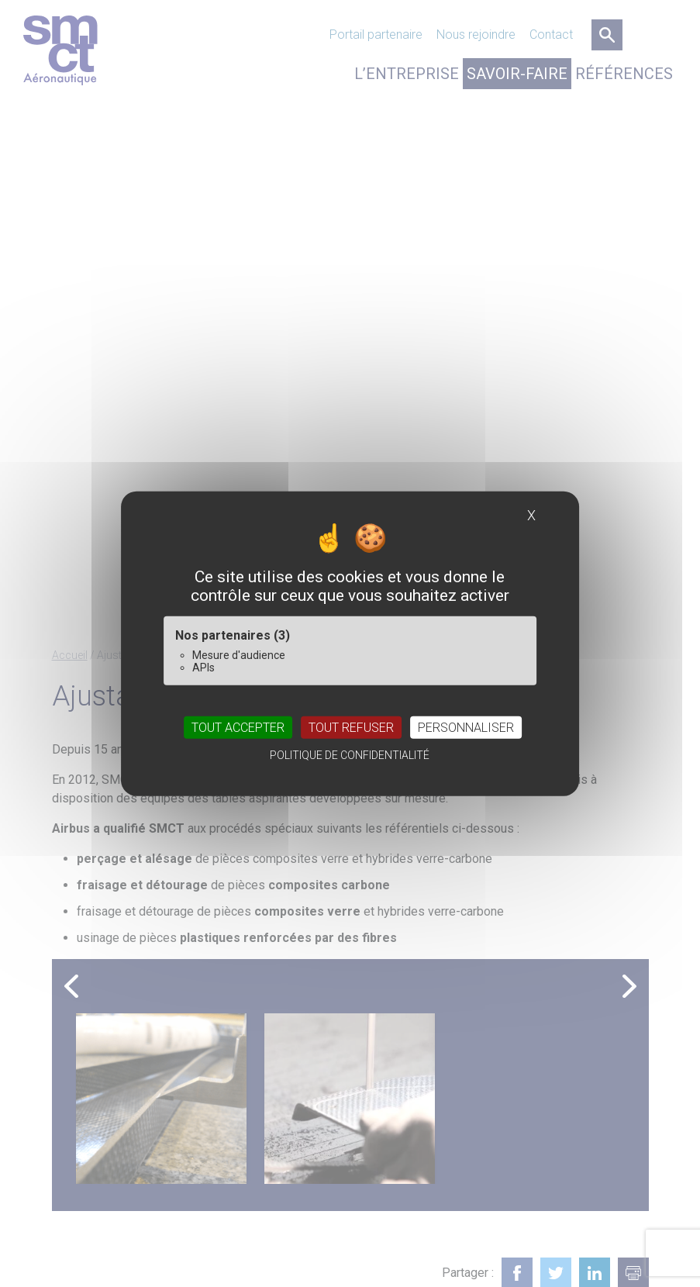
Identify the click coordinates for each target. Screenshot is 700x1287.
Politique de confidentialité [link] (349, 754)
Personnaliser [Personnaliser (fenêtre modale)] (466, 726)
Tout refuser (351, 726)
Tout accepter (237, 726)
